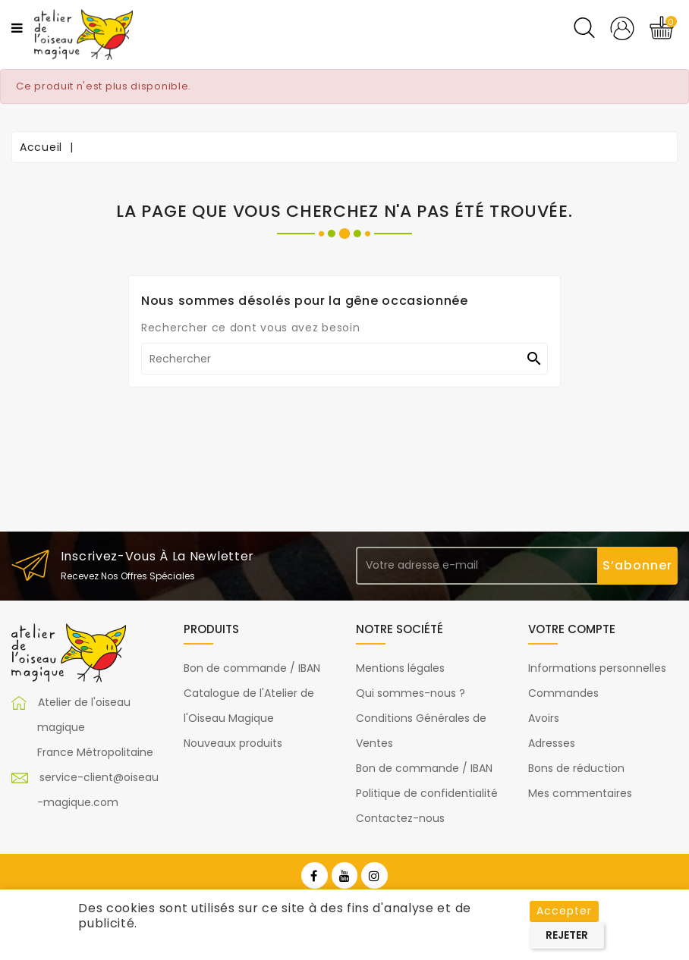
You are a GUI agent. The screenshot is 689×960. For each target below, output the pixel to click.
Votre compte (571, 629)
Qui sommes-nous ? (410, 693)
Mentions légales (400, 668)
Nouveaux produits (233, 743)
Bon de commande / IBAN (252, 668)
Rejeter (567, 935)
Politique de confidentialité (427, 793)
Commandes (563, 693)
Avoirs (543, 718)
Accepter (564, 910)
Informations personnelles (597, 668)
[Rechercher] (344, 359)
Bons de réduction (576, 768)
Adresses (551, 743)
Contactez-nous (400, 818)
